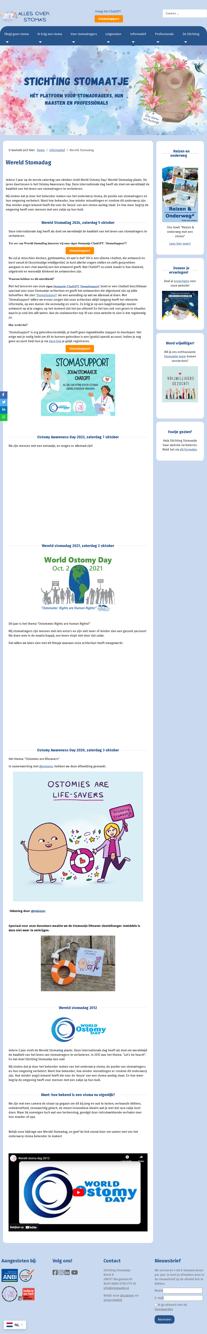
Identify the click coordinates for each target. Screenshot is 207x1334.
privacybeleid (113, 1300)
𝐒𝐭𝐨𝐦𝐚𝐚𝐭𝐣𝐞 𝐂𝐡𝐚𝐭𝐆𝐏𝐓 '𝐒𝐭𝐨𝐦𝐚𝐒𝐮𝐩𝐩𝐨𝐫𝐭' (76, 286)
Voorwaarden (164, 1309)
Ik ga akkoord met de (171, 1307)
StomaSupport (108, 19)
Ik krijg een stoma (49, 34)
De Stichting (191, 34)
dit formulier (188, 449)
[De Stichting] (185, 42)
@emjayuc (46, 766)
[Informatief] (132, 42)
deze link (55, 341)
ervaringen (181, 281)
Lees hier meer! (180, 243)
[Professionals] (157, 42)
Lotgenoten (113, 34)
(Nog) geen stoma (16, 34)
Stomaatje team (175, 356)
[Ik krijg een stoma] (39, 42)
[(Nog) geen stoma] (6, 42)
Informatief (138, 34)
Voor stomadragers (84, 34)
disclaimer (127, 1295)
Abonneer (164, 1319)
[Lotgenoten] (107, 42)
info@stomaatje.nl (116, 1288)
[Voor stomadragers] (73, 42)
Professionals (164, 34)
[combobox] (185, 13)
